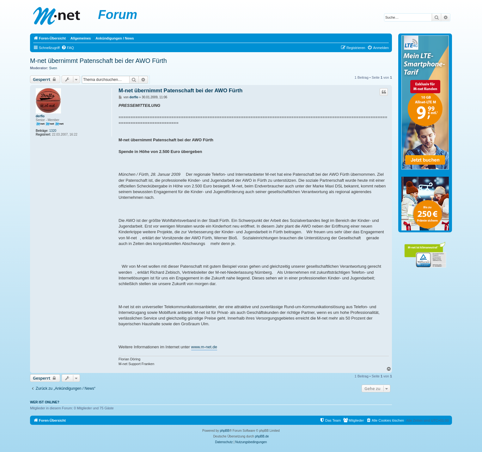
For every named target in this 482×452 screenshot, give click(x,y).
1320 (52, 130)
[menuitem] (67, 48)
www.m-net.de (204, 347)
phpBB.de (262, 436)
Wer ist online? (44, 402)
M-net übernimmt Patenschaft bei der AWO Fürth (98, 60)
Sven (53, 68)
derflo (40, 116)
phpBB (224, 430)
